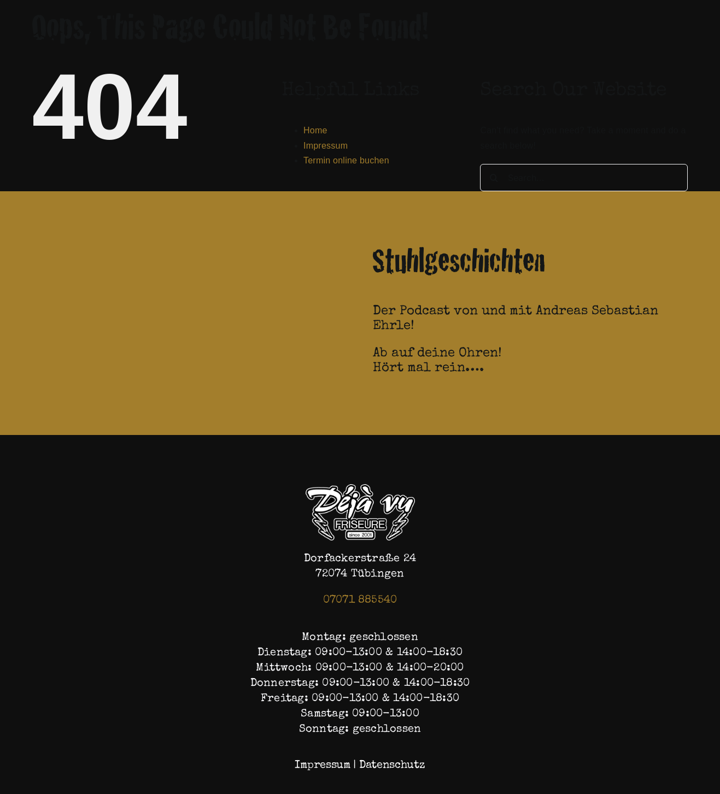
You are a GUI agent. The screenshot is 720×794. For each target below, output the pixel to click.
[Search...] (584, 177)
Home (315, 130)
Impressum (325, 145)
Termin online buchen (346, 160)
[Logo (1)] (360, 488)
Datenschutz (392, 765)
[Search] (493, 177)
